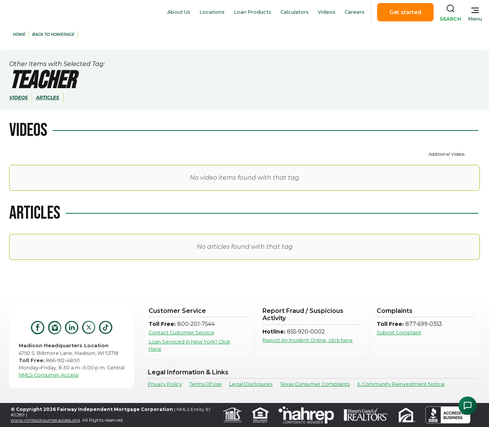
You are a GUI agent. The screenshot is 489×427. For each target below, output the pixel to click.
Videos (326, 12)
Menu (475, 19)
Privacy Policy (165, 384)
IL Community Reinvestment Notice (401, 384)
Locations (212, 12)
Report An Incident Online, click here (307, 340)
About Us (178, 12)
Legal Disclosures (250, 384)
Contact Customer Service (181, 332)
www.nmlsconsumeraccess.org (45, 420)
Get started (405, 12)
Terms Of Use (205, 384)
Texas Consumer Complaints (315, 384)
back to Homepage (53, 34)
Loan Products (252, 12)
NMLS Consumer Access (48, 375)
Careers (354, 12)
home (19, 34)
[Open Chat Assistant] (467, 405)
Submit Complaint (399, 332)
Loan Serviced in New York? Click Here (189, 345)
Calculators (294, 12)
